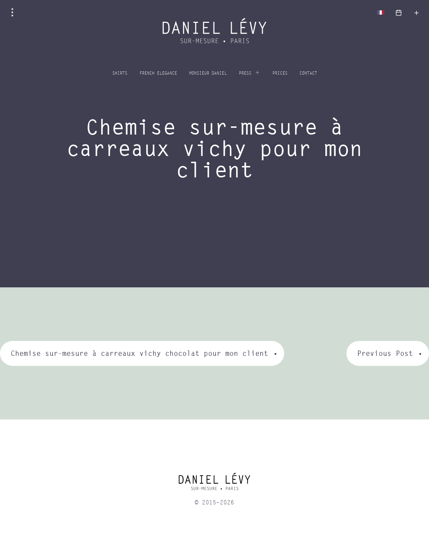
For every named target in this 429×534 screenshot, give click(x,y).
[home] (214, 484)
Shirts (119, 73)
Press (245, 73)
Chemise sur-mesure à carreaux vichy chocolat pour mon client (139, 353)
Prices (279, 73)
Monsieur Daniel (208, 73)
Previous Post (385, 353)
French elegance (158, 73)
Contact (308, 73)
